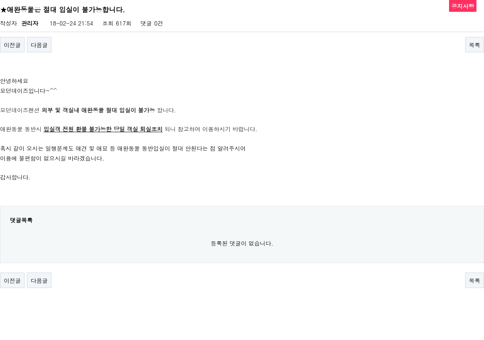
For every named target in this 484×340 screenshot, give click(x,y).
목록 (474, 45)
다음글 (39, 45)
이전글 (12, 45)
